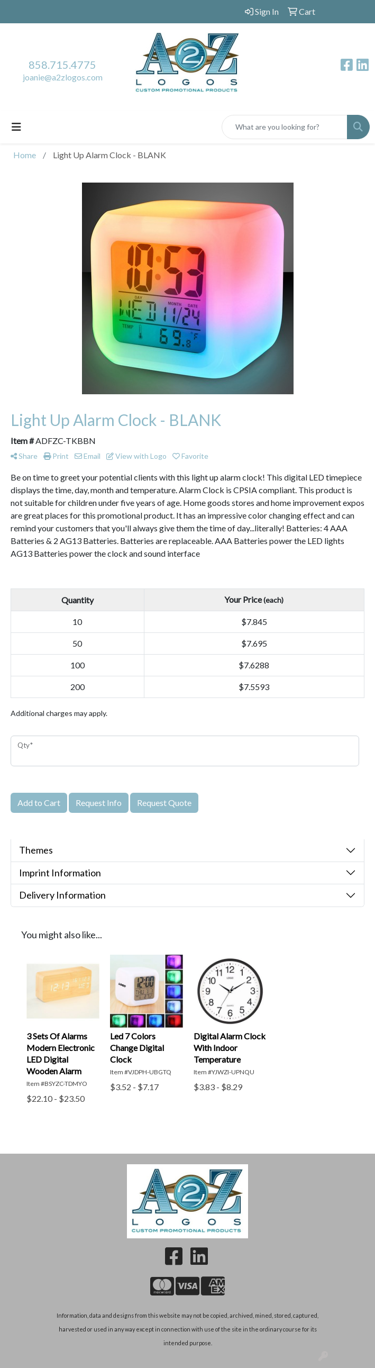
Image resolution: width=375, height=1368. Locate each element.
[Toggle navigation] (16, 126)
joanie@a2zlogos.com (63, 77)
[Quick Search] (284, 127)
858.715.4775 (62, 64)
